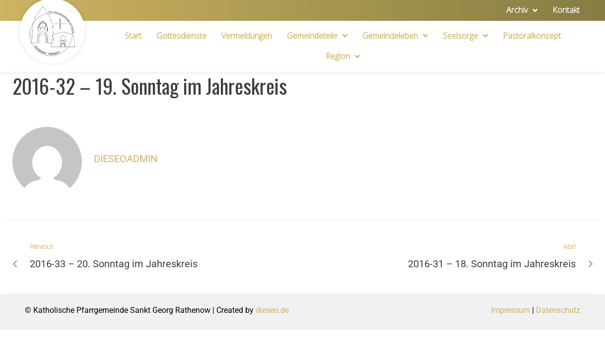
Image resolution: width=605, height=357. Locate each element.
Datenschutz (558, 310)
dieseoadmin (125, 159)
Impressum (510, 310)
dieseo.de (272, 310)
